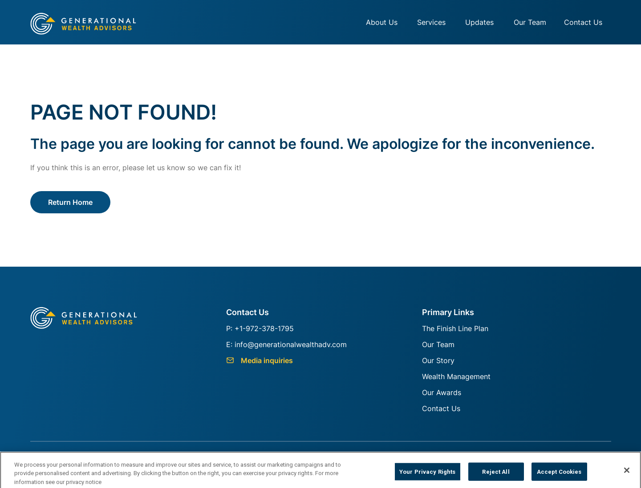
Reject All (495, 474)
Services (431, 22)
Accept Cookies (559, 474)
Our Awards (441, 392)
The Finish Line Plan (455, 328)
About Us (382, 22)
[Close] (627, 473)
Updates (479, 22)
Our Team (530, 22)
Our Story (438, 360)
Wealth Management (456, 376)
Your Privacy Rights (427, 474)
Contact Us (583, 22)
